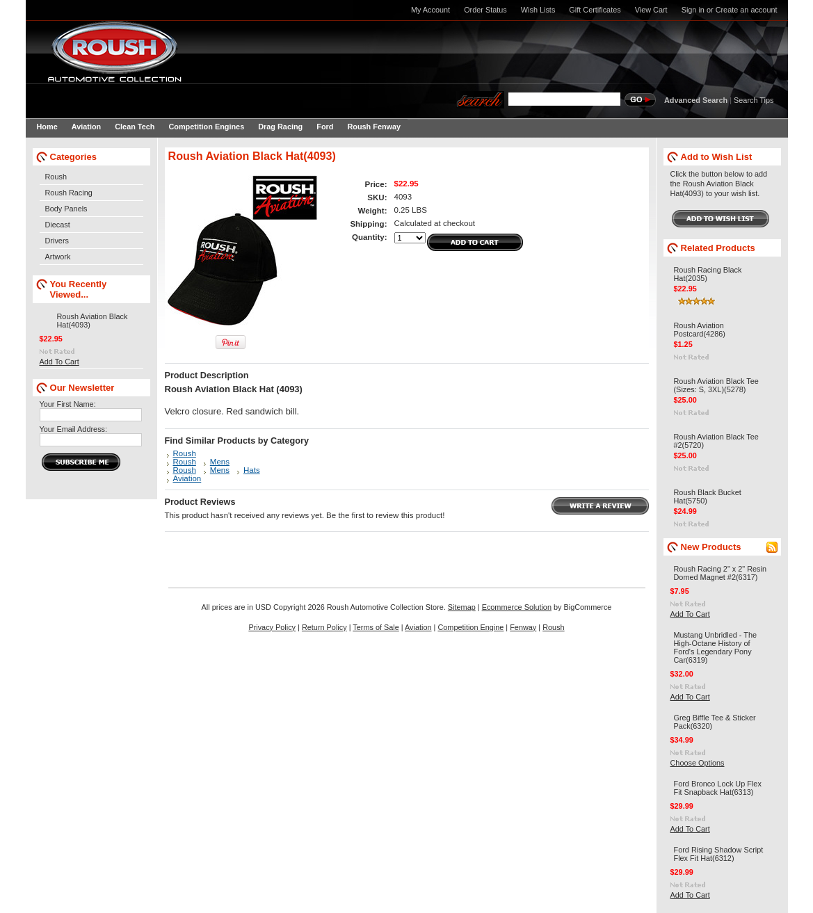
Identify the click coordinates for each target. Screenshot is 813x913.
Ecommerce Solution (517, 607)
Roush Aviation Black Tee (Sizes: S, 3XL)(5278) (716, 385)
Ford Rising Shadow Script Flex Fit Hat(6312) (719, 854)
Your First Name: (68, 404)
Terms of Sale (376, 627)
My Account (430, 10)
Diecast (57, 224)
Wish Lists (538, 10)
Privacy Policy (272, 627)
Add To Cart (59, 361)
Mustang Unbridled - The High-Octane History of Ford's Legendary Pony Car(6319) (715, 647)
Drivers (57, 240)
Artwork (58, 256)
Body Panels (66, 208)
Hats (251, 470)
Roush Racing (68, 192)
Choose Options (697, 763)
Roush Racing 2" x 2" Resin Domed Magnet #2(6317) (720, 573)
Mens (220, 462)
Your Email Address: (74, 429)
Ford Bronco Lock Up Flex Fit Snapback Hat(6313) (718, 787)
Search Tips (753, 100)
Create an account (747, 10)
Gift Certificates (594, 10)
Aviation (187, 478)
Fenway (523, 627)
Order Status (485, 10)
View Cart (651, 10)
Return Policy (324, 627)
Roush (56, 176)
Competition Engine (470, 627)
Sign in (693, 10)
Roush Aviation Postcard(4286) (699, 329)
